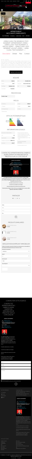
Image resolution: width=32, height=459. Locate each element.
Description (6, 53)
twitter (26, 1)
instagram (28, 1)
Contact (27, 53)
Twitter (17, 198)
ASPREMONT (3, 443)
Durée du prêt (4, 258)
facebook (24, 1)
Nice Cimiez (3, 447)
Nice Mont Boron (3, 448)
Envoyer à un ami (13, 198)
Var (16, 447)
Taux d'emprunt (4, 263)
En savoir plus (13, 457)
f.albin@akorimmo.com (7, 327)
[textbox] (16, 207)
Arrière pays (3, 442)
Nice (1, 444)
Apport (3, 254)
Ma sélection (22, 2)
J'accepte (19, 457)
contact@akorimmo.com (17, 163)
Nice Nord (2, 449)
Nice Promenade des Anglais (20, 442)
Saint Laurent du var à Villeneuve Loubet (22, 445)
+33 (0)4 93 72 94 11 (17, 162)
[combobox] (16, 208)
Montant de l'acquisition (6, 249)
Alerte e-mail (28, 2)
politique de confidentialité (13, 380)
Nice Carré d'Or (3, 445)
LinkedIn (19, 198)
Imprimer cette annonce (16, 72)
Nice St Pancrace (18, 443)
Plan (20, 53)
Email (30, 1)
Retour (4, 13)
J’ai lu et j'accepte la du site (11, 380)
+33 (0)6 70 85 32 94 (17, 167)
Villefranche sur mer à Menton (21, 448)
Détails (14, 53)
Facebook (15, 198)
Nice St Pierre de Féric (19, 444)
